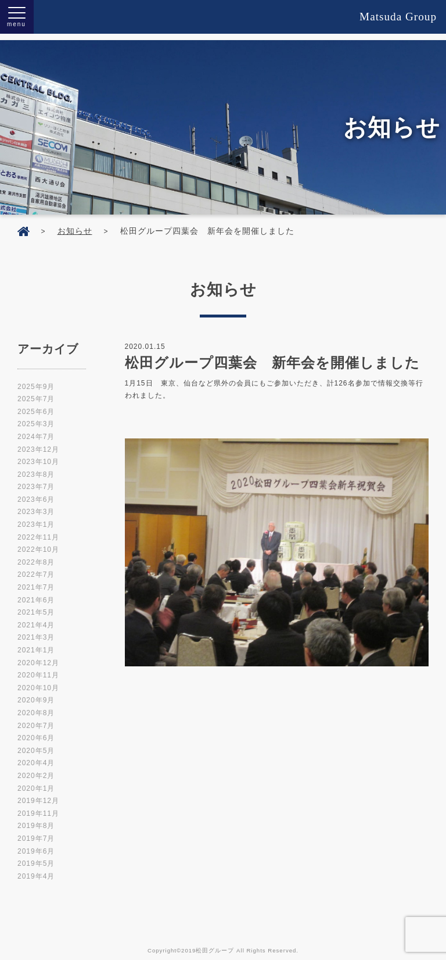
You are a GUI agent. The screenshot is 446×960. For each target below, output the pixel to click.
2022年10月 (38, 543)
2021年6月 (36, 594)
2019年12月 (38, 794)
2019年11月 (38, 807)
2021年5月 (36, 606)
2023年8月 (36, 468)
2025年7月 (36, 392)
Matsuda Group (398, 16)
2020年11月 (38, 669)
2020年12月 (38, 656)
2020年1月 (36, 782)
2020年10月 (38, 681)
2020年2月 (36, 769)
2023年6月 (36, 493)
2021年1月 (36, 644)
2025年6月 (36, 405)
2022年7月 (36, 568)
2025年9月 (36, 380)
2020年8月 (36, 706)
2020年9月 (36, 694)
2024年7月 (36, 430)
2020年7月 (36, 719)
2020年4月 (36, 756)
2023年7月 (36, 480)
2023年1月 (36, 518)
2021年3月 (36, 631)
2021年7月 (36, 581)
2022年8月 (36, 556)
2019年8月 (36, 819)
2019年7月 (36, 832)
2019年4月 (36, 870)
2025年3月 (36, 417)
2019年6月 (36, 845)
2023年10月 (38, 455)
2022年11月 (38, 531)
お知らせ (74, 224)
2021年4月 (36, 619)
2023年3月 (36, 505)
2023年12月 (38, 443)
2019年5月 (36, 857)
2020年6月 (36, 731)
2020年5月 (36, 744)
